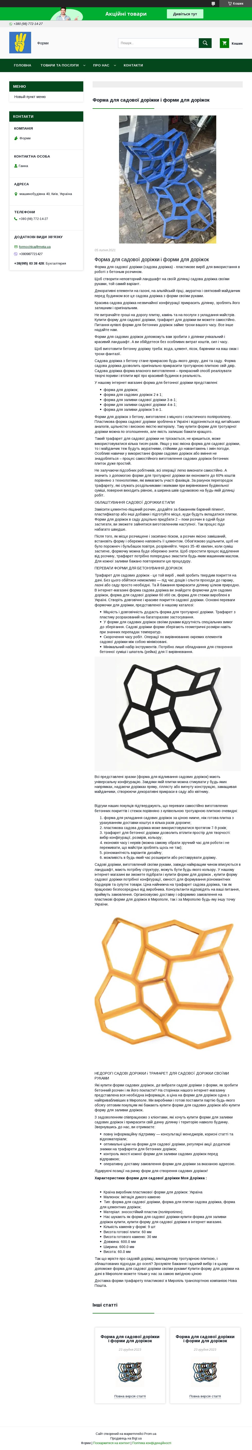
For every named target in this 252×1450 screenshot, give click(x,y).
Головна (22, 65)
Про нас (101, 65)
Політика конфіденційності (151, 1443)
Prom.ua (150, 1434)
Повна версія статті (130, 1396)
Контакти (133, 65)
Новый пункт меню (30, 97)
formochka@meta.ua (35, 247)
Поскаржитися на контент (111, 1443)
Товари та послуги (59, 65)
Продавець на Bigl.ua (126, 1438)
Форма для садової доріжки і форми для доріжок (130, 1339)
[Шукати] (205, 43)
